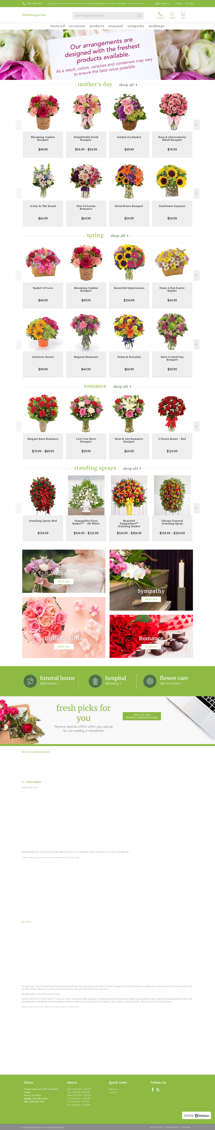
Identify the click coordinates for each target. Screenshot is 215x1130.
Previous (19, 124)
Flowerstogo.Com (34, 15)
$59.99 (172, 369)
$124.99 (172, 451)
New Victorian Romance (86, 207)
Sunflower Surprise (172, 206)
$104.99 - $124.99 (86, 533)
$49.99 (43, 149)
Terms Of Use (156, 1127)
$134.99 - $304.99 (172, 533)
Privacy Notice (172, 1127)
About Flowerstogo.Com (36, 751)
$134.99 (43, 533)
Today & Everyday (129, 357)
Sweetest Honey (43, 357)
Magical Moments (86, 357)
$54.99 (129, 218)
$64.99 (43, 218)
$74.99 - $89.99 (43, 451)
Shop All (126, 85)
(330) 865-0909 (34, 3)
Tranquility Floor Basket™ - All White (86, 522)
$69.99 (129, 369)
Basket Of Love (43, 288)
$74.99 (172, 149)
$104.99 (129, 300)
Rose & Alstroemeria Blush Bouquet (172, 138)
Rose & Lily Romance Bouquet (129, 440)
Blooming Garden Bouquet (43, 138)
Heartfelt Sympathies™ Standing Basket (129, 523)
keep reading (34, 781)
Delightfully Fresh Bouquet (86, 138)
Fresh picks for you (83, 718)
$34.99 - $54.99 (86, 149)
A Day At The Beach (43, 206)
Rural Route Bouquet (129, 206)
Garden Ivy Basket (129, 137)
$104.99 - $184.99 (129, 533)
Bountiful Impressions (129, 288)
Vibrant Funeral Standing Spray (172, 522)
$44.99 (43, 300)
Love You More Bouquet (86, 440)
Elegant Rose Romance (43, 438)
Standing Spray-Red (43, 520)
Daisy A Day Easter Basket (172, 289)
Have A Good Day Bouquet (172, 358)
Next (197, 124)
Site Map (186, 1127)
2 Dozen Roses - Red (172, 438)
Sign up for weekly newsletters (142, 716)
